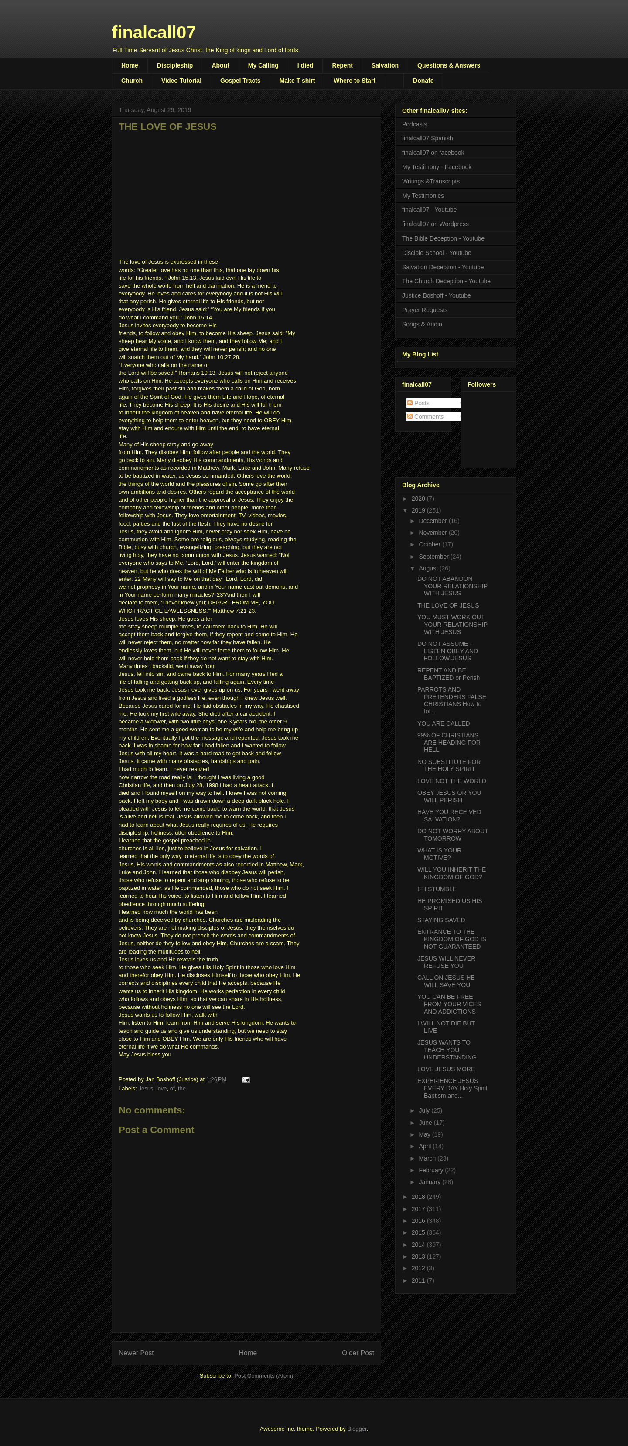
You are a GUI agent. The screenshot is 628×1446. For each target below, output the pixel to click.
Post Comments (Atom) (263, 1375)
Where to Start (354, 80)
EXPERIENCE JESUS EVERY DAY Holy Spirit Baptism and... (452, 1088)
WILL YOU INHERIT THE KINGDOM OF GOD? (451, 873)
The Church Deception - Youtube (446, 281)
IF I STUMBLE (437, 889)
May (425, 1134)
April (426, 1146)
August (429, 568)
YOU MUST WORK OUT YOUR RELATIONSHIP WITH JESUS (452, 624)
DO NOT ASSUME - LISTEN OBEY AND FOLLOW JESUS (447, 651)
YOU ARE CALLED (443, 723)
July (425, 1110)
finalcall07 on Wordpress (435, 224)
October (430, 544)
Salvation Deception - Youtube (443, 267)
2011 (419, 1280)
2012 (419, 1268)
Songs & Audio (422, 324)
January (430, 1181)
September (434, 556)
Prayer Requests (424, 309)
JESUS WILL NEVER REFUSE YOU (446, 962)
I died (305, 65)
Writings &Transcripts (431, 181)
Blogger (356, 1429)
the (182, 1088)
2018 (419, 1196)
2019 (419, 510)
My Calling (263, 65)
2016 (419, 1220)
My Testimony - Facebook (436, 166)
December (433, 520)
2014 (419, 1244)
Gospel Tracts (240, 80)
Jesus (146, 1088)
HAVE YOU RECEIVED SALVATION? (449, 815)
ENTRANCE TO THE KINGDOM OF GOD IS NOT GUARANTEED (451, 939)
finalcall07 (154, 32)
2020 (419, 498)
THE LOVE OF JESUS (448, 605)
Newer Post (136, 1353)
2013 (419, 1256)
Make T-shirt (297, 80)
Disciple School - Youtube (436, 252)
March (428, 1158)
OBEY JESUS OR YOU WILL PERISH (449, 796)
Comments (425, 416)
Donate (423, 80)
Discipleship (175, 65)
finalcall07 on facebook (433, 152)
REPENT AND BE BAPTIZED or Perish (448, 674)
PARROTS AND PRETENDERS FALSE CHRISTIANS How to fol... (451, 700)
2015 (419, 1232)
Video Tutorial (181, 80)
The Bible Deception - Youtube (443, 238)
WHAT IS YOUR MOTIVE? (439, 854)
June (426, 1122)
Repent (342, 65)
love (162, 1088)
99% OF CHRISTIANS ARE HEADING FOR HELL (449, 743)
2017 (419, 1208)
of (172, 1088)
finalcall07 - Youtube (429, 209)
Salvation (385, 65)
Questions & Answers (448, 65)
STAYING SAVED (441, 919)
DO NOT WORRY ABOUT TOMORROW (452, 835)
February (432, 1170)
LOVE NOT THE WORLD (451, 780)
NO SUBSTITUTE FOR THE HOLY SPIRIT (449, 765)
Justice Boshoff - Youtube (436, 295)
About (220, 65)
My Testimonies (423, 195)
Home (129, 65)
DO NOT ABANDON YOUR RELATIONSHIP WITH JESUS (452, 586)
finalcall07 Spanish (427, 138)
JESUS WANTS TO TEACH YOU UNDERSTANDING (447, 1050)
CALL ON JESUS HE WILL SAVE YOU (446, 981)
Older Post (358, 1353)
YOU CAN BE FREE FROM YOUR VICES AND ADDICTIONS (449, 1004)
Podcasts (414, 124)
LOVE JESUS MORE (446, 1069)
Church (132, 80)
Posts (418, 403)
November (433, 532)
